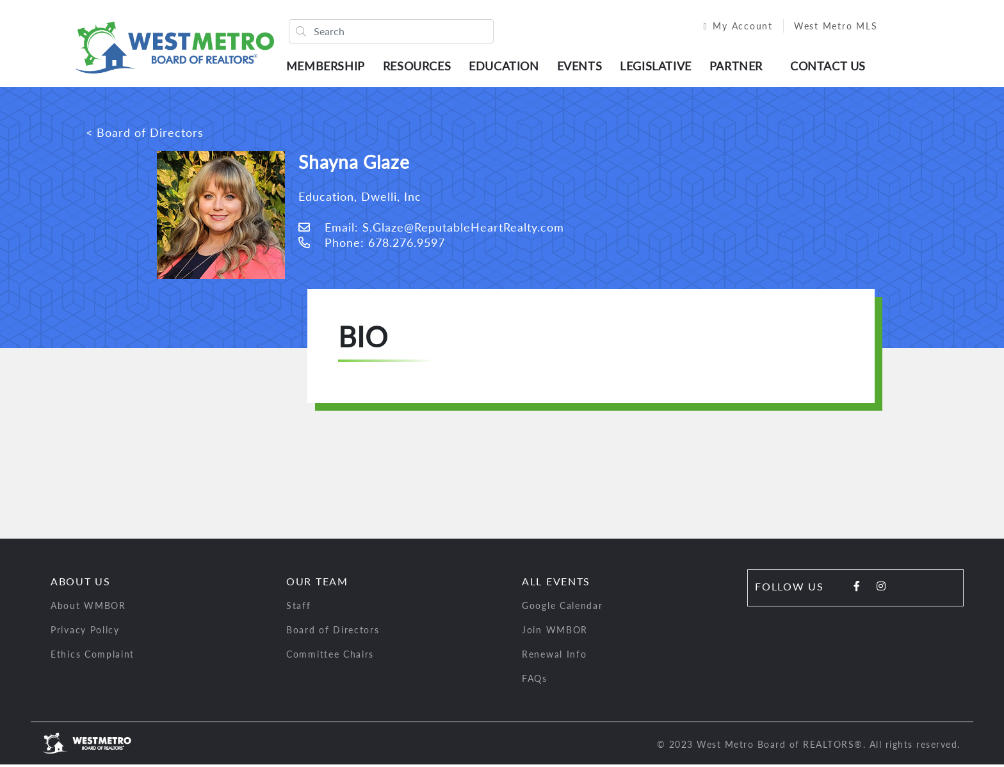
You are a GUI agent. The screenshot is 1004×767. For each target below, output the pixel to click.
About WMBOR (88, 608)
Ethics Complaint (92, 656)
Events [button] (583, 67)
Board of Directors (333, 632)
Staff (298, 608)
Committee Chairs (330, 656)
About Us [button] (81, 584)
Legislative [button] (659, 67)
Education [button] (507, 67)
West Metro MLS (829, 27)
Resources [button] (420, 67)
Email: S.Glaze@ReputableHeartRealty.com (431, 230)
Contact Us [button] (831, 67)
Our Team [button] (317, 584)
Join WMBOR (555, 632)
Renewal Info (554, 656)
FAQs (534, 681)
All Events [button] (556, 584)
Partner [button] (739, 67)
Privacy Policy (85, 632)
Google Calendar (562, 608)
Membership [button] (328, 67)
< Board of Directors (145, 135)
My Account (731, 27)
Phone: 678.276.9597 (371, 245)
